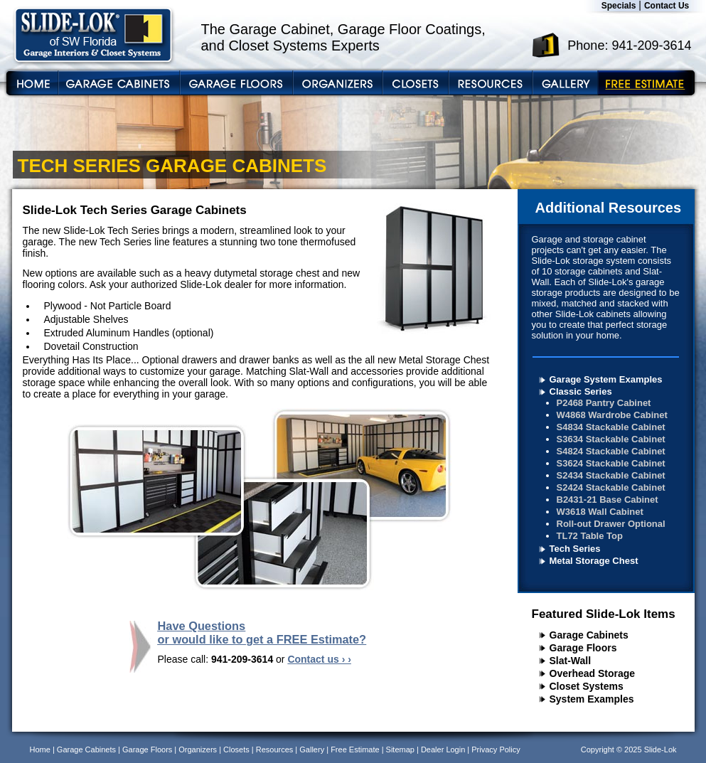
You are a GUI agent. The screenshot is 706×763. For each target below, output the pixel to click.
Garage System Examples (606, 379)
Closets (236, 749)
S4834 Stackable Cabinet (611, 427)
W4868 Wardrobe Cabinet (612, 415)
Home (40, 749)
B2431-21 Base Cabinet (607, 499)
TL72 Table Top (590, 535)
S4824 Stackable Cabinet (611, 451)
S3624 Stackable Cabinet (611, 463)
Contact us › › (319, 659)
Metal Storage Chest (594, 560)
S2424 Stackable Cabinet (611, 487)
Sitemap (400, 749)
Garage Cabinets (589, 635)
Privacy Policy (495, 749)
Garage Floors (583, 647)
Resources (275, 749)
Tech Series (575, 548)
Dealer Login (443, 749)
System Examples (592, 699)
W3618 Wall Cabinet (600, 511)
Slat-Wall (571, 660)
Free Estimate (355, 749)
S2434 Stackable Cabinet (611, 475)
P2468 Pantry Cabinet (604, 402)
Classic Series (581, 391)
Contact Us (666, 6)
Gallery (311, 749)
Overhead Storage (593, 673)
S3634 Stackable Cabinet (611, 439)
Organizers (197, 749)
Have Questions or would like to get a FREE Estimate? (262, 632)
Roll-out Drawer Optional (611, 523)
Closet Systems (587, 686)
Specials (618, 6)
